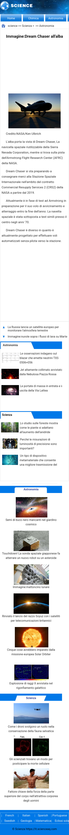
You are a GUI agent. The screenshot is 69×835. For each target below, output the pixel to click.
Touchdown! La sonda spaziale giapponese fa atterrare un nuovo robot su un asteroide (31, 545)
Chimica (33, 18)
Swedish (9, 820)
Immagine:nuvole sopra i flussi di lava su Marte (37, 336)
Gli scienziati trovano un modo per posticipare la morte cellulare (31, 750)
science (13, 26)
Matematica (43, 820)
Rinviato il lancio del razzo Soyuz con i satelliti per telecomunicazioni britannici (31, 607)
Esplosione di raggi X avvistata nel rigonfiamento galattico (31, 675)
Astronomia (55, 18)
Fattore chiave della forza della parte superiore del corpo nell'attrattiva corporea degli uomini (31, 785)
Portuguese (59, 815)
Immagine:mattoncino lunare (31, 576)
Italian (26, 815)
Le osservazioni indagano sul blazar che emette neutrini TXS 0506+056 (39, 358)
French (9, 815)
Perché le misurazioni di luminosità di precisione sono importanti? (38, 444)
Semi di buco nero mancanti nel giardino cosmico (31, 511)
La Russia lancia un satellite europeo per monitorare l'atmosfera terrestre (33, 328)
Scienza (27, 26)
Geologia (26, 820)
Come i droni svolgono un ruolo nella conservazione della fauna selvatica (31, 718)
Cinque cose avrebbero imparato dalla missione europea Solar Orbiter (31, 641)
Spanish (43, 815)
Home (11, 18)
